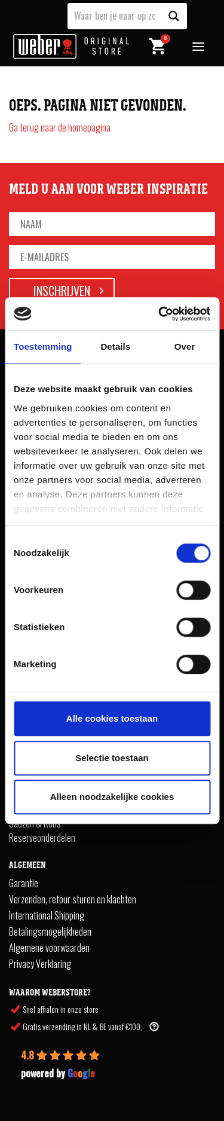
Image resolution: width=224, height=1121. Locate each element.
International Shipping (46, 915)
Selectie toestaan (112, 758)
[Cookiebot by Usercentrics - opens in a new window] (159, 314)
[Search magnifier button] (174, 16)
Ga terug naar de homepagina (60, 127)
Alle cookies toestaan (112, 718)
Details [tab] (115, 346)
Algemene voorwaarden (49, 947)
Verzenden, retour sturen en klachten (72, 899)
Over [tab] (184, 346)
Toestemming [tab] (43, 346)
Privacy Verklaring (40, 964)
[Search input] (114, 15)
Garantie (23, 883)
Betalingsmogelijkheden (50, 931)
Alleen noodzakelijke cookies (112, 797)
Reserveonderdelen (42, 837)
